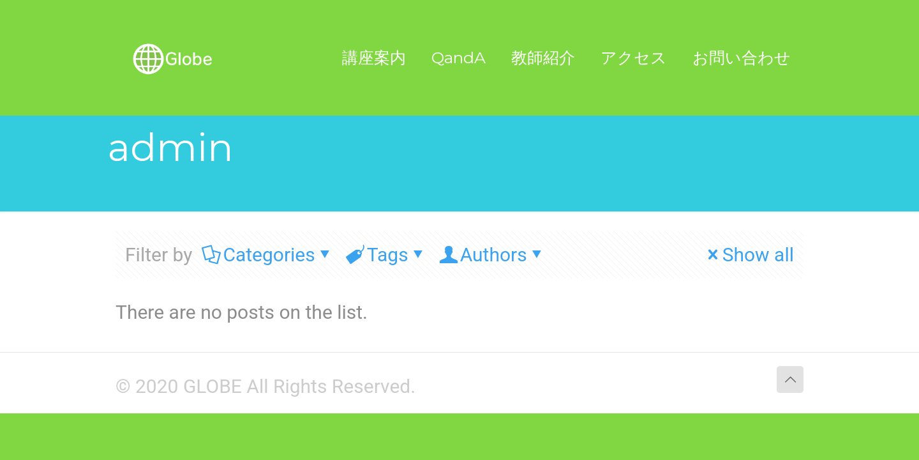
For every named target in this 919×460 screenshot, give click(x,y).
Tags (387, 254)
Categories (268, 254)
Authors (492, 254)
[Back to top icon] (790, 379)
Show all (748, 254)
